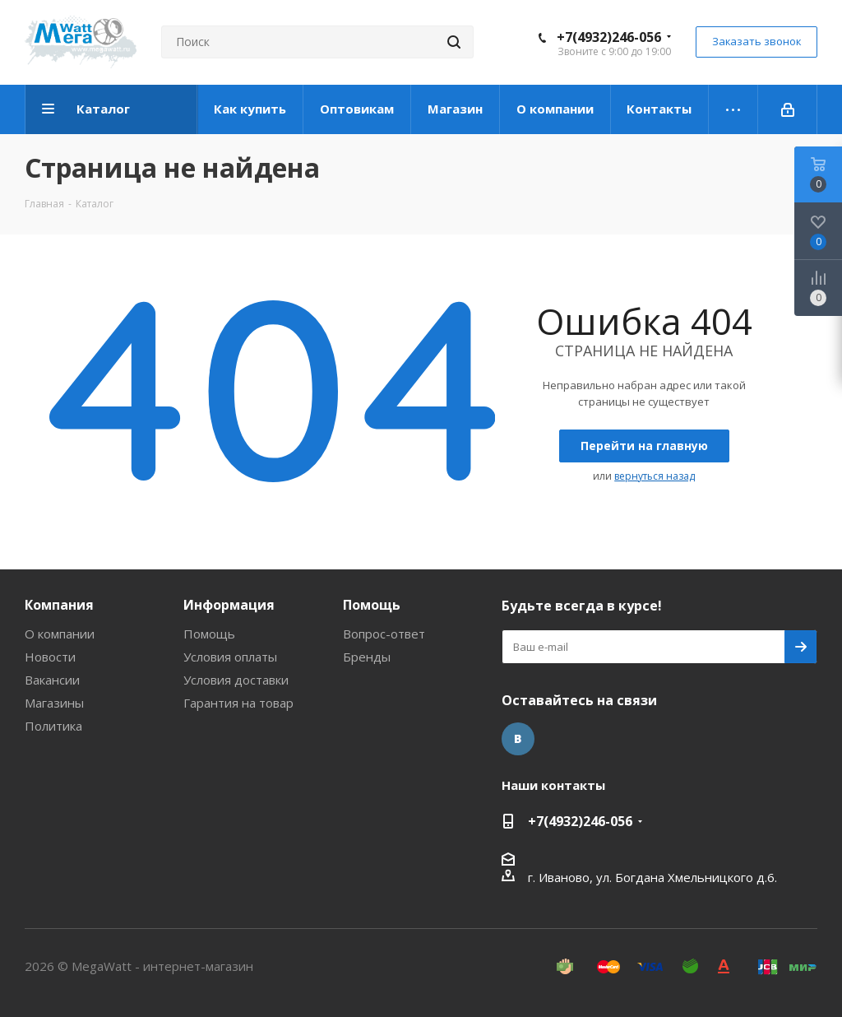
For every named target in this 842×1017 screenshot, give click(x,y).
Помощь (209, 633)
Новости (50, 656)
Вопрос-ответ (384, 633)
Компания (59, 605)
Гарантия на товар (238, 702)
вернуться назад (654, 476)
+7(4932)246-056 (609, 37)
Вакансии (52, 679)
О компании (60, 633)
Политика (53, 725)
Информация (229, 605)
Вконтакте (518, 738)
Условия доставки (236, 679)
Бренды (367, 656)
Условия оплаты (230, 656)
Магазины (54, 702)
